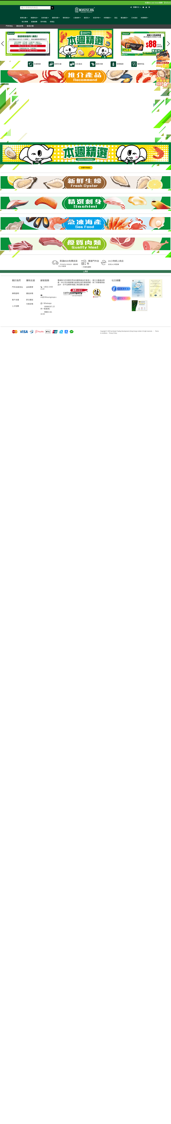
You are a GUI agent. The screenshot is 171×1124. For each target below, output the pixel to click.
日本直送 (134, 18)
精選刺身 (34, 18)
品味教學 (29, 287)
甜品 (115, 18)
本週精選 (144, 18)
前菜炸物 (96, 18)
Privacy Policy (113, 333)
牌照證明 (15, 293)
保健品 (52, 22)
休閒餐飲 (107, 18)
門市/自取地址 (17, 287)
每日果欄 (25, 22)
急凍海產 (45, 18)
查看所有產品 (85, 167)
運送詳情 (29, 293)
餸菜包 (87, 18)
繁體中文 (137, 7)
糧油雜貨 (124, 18)
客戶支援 (15, 300)
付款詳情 (29, 304)
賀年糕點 (43, 22)
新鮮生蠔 (23, 18)
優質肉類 (55, 18)
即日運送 (29, 300)
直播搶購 (34, 22)
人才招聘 (15, 306)
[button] (2, 43)
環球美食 (66, 18)
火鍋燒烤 (77, 18)
